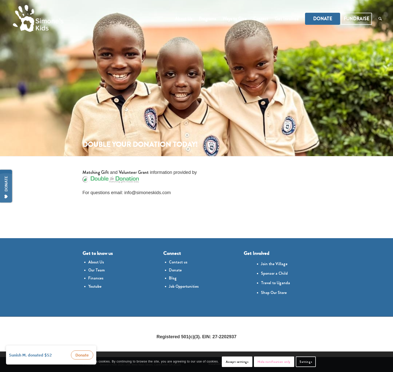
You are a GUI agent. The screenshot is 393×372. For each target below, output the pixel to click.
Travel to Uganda (275, 283)
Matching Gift (95, 172)
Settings (306, 361)
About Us (96, 262)
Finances (96, 278)
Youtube (95, 286)
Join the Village (274, 264)
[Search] (380, 19)
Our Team (96, 270)
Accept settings (237, 361)
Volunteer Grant (134, 172)
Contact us (178, 262)
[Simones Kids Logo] (37, 19)
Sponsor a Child (274, 273)
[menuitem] (183, 19)
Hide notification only (274, 361)
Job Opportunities (184, 286)
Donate (175, 270)
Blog (173, 278)
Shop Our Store (274, 292)
